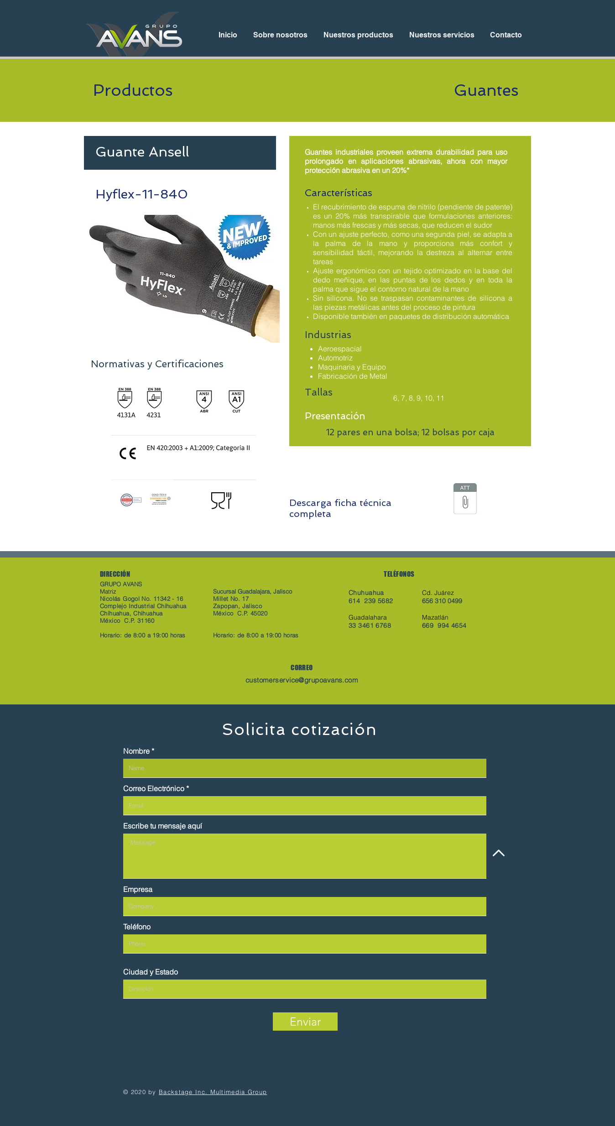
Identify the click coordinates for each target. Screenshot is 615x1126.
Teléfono (137, 926)
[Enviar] (305, 1021)
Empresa (137, 889)
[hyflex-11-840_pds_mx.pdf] (465, 499)
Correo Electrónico (153, 788)
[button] (182, 279)
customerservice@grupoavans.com (302, 680)
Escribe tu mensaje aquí (162, 825)
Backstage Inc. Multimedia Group (213, 1091)
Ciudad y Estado (150, 971)
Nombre (136, 751)
